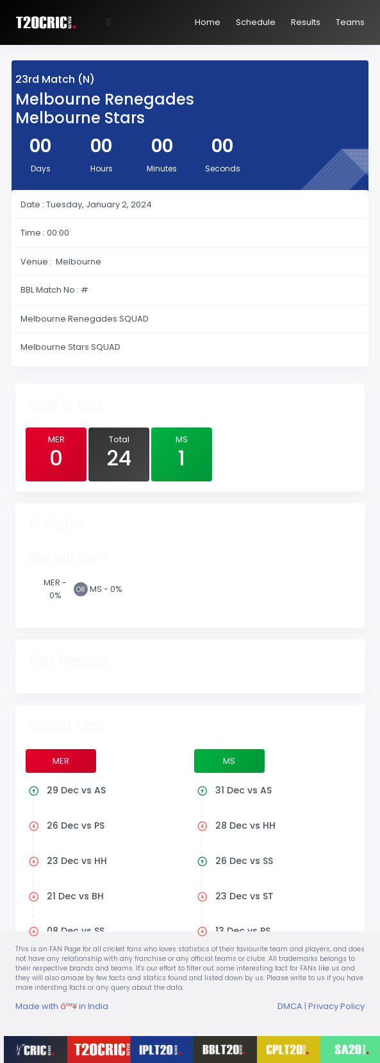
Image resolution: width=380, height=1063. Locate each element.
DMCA (289, 1006)
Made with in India (61, 1006)
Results (305, 22)
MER (56, 453)
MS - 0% (106, 589)
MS (182, 453)
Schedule (256, 22)
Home (207, 22)
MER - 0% (55, 588)
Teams (350, 22)
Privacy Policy (336, 1006)
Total (119, 453)
